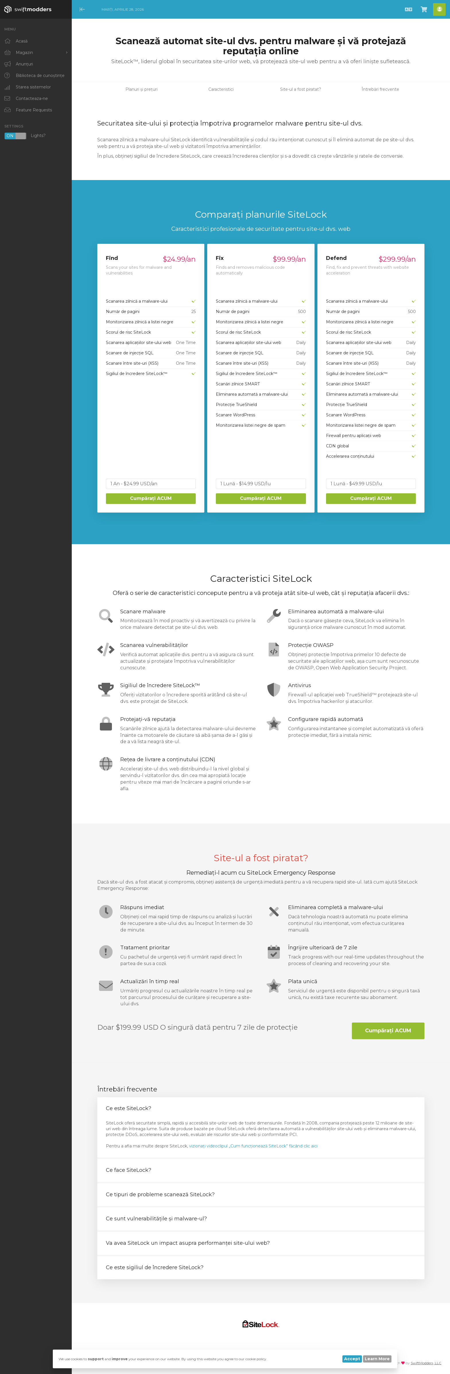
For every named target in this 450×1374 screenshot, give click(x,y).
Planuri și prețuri (141, 89)
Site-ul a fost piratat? (300, 89)
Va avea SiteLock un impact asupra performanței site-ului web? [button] (188, 1243)
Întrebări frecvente (380, 89)
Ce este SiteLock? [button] (128, 1108)
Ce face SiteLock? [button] (128, 1170)
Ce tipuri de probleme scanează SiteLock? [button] (160, 1194)
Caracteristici (221, 89)
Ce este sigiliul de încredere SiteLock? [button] (154, 1267)
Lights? (25, 136)
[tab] (260, 1108)
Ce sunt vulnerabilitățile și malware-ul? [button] (156, 1218)
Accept (352, 1358)
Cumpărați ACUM (151, 498)
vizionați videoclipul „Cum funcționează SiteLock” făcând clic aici (253, 1146)
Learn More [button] (377, 1358)
